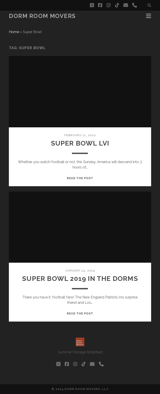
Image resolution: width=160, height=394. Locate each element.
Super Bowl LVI (80, 143)
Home (14, 32)
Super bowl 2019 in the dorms (80, 278)
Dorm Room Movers (42, 16)
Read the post (80, 178)
